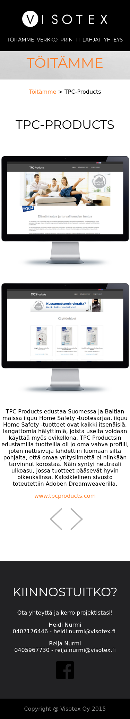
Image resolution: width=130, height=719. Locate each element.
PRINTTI (69, 40)
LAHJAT (92, 40)
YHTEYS (113, 40)
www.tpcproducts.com (65, 496)
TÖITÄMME (20, 40)
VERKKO (47, 40)
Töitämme (42, 91)
